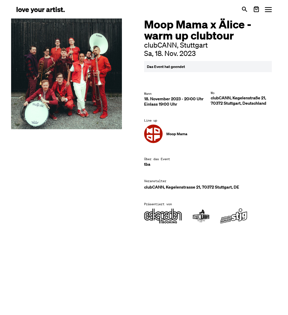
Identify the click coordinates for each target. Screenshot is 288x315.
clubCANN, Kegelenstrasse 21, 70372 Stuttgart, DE (191, 187)
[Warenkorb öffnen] (256, 9)
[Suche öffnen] (244, 9)
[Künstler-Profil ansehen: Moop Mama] (165, 134)
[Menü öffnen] (268, 9)
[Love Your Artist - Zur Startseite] (40, 9)
